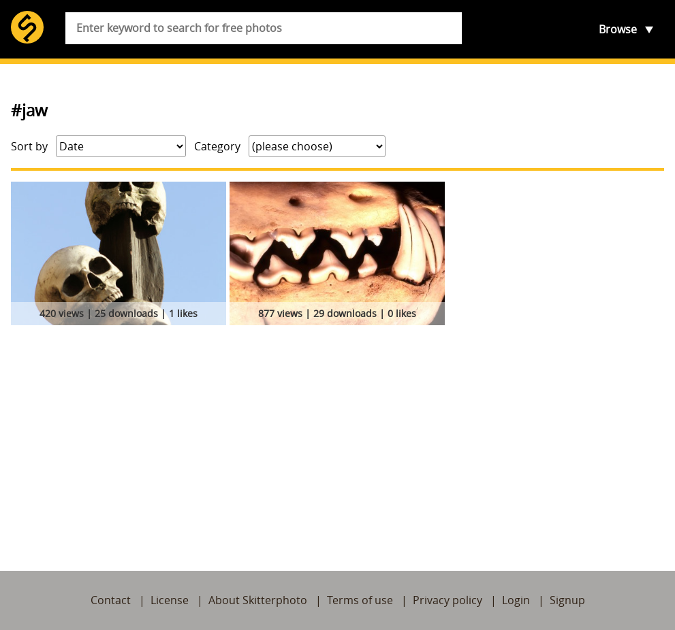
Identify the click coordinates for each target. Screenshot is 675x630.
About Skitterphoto (257, 600)
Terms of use (360, 600)
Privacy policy (447, 600)
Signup (567, 600)
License (170, 600)
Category (217, 146)
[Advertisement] (337, 432)
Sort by (29, 146)
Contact (111, 600)
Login (516, 600)
